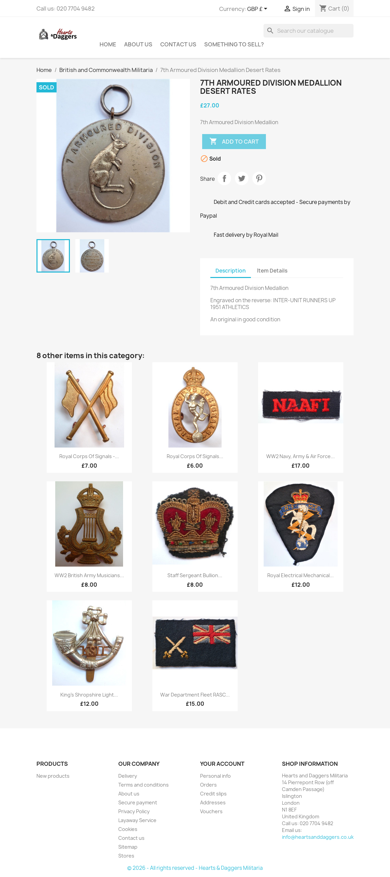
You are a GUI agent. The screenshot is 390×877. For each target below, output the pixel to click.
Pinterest (259, 178)
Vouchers (211, 811)
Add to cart (234, 141)
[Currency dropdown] (258, 9)
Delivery (127, 776)
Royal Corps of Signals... (195, 456)
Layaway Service (137, 820)
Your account (222, 764)
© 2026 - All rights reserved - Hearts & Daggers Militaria (195, 868)
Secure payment (137, 802)
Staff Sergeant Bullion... (194, 575)
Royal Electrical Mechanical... (300, 575)
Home (108, 44)
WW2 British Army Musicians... (89, 575)
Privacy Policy (134, 811)
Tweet (242, 178)
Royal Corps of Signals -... (89, 456)
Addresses (213, 802)
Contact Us (178, 44)
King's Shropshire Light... (89, 694)
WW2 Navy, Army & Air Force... (300, 456)
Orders (208, 784)
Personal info (215, 776)
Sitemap (127, 847)
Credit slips (213, 793)
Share (224, 178)
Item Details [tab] (272, 270)
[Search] (309, 31)
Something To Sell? (234, 44)
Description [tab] (230, 270)
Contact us (131, 838)
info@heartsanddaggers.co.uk (318, 837)
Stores (126, 855)
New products (53, 776)
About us (138, 44)
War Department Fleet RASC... (195, 694)
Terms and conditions (143, 784)
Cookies (127, 829)
